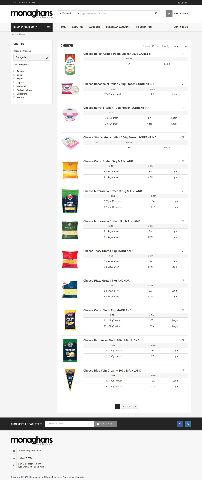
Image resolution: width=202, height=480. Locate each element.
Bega (17, 75)
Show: (146, 46)
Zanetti (18, 97)
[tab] (32, 57)
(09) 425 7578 (28, 2)
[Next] (135, 406)
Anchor (18, 71)
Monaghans (35, 477)
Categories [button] (22, 57)
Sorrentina (20, 94)
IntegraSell (79, 477)
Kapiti (18, 79)
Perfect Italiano (22, 90)
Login (167, 64)
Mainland (19, 86)
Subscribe (106, 424)
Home (13, 34)
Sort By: (166, 46)
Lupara (18, 82)
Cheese (22, 34)
